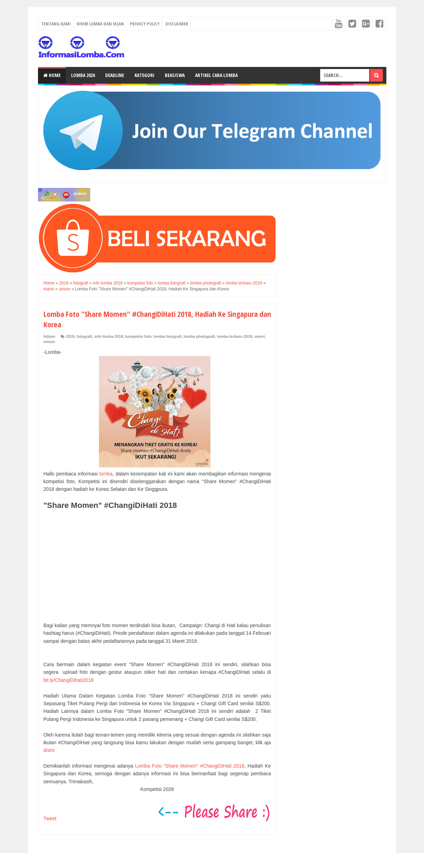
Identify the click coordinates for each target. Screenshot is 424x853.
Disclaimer (176, 24)
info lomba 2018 (108, 336)
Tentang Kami (56, 24)
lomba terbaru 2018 (234, 336)
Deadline (114, 75)
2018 (70, 336)
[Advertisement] (157, 566)
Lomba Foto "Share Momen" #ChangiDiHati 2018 (190, 766)
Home (52, 75)
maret (259, 336)
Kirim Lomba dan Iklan (100, 24)
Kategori (144, 75)
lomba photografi (199, 336)
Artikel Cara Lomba (216, 75)
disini (49, 750)
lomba (106, 474)
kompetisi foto (138, 336)
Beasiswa (175, 75)
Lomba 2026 (83, 75)
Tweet (50, 818)
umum (49, 342)
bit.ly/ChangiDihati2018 (69, 680)
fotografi (84, 336)
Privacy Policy (145, 24)
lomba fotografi (168, 336)
